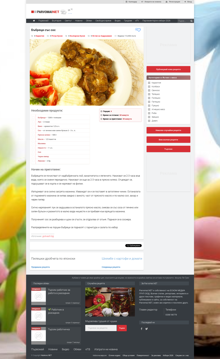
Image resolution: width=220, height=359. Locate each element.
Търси (122, 328)
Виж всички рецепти (168, 140)
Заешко (155, 116)
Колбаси (156, 86)
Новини (78, 20)
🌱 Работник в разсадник (56, 311)
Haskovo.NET (46, 355)
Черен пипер (43, 156)
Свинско (156, 90)
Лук (40, 121)
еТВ (88, 349)
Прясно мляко (44, 134)
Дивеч (155, 120)
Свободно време (103, 20)
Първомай (37, 349)
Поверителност (143, 355)
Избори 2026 (168, 355)
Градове (128, 20)
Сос (39, 130)
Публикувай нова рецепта (168, 69)
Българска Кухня (77, 35)
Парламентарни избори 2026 (156, 20)
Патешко (156, 101)
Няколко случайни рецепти (168, 130)
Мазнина (42, 143)
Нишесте (42, 147)
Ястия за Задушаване (102, 35)
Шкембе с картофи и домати (122, 258)
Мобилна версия (100, 355)
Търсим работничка (59, 329)
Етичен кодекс (114, 355)
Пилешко (156, 97)
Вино (40, 126)
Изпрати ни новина (106, 349)
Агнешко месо (158, 109)
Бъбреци (42, 117)
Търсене (168, 149)
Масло (41, 139)
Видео (65, 349)
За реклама (156, 355)
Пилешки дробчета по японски (53, 258)
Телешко (156, 94)
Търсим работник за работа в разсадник (59, 291)
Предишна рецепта (40, 267)
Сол (39, 152)
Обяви (77, 349)
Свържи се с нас (182, 355)
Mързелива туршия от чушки (101, 321)
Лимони (41, 160)
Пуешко (155, 105)
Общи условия (128, 355)
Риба (154, 113)
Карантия (40, 35)
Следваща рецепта (111, 267)
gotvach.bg (48, 236)
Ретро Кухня (57, 35)
